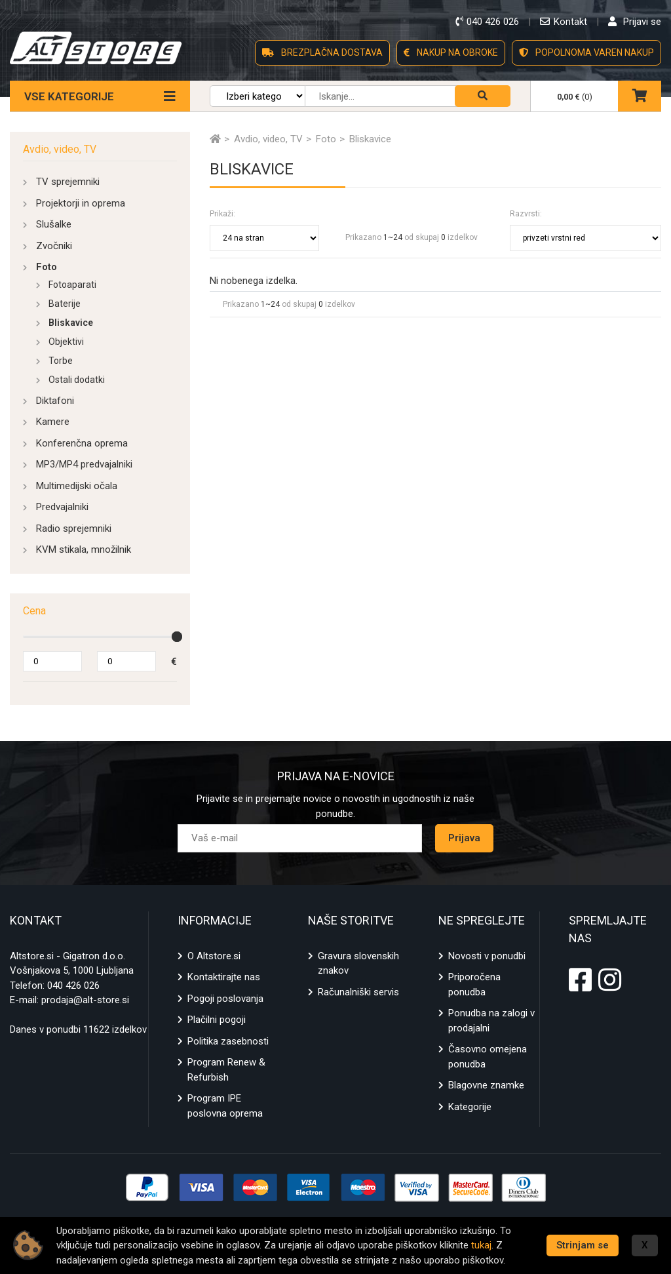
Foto (46, 267)
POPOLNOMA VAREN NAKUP (586, 52)
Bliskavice (70, 322)
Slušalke (53, 224)
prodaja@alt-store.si (85, 1000)
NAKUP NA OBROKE (451, 52)
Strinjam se (582, 1245)
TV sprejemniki (68, 182)
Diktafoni (55, 401)
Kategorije (469, 1107)
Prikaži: (222, 213)
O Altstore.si (213, 956)
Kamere (52, 422)
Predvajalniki (62, 507)
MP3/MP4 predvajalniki (84, 464)
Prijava (464, 838)
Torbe (60, 360)
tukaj (481, 1245)
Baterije (64, 303)
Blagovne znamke (486, 1085)
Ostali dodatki (76, 379)
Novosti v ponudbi (487, 956)
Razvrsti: (526, 213)
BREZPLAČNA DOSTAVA (322, 52)
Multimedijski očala (76, 486)
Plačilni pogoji (216, 1019)
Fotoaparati (72, 284)
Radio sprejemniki (73, 528)
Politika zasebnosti (228, 1041)
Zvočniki (54, 246)
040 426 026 (73, 985)
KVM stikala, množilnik (83, 549)
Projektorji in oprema (80, 203)
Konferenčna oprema (82, 443)
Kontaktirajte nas (223, 977)
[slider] (177, 636)
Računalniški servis (358, 992)
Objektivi (66, 341)
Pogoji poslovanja (225, 999)
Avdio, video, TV (59, 149)
